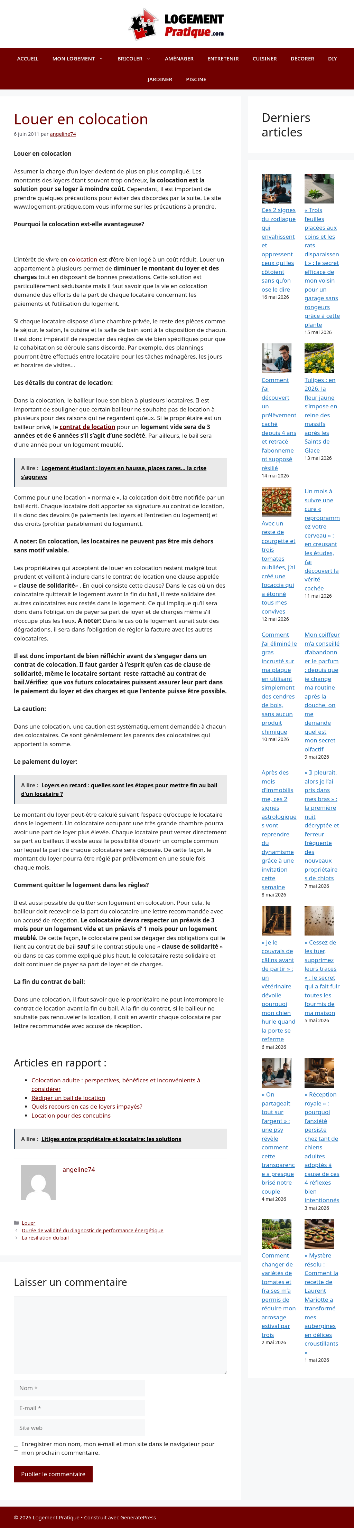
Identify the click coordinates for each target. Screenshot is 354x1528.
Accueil (27, 58)
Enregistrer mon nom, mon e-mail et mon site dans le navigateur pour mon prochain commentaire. (118, 1448)
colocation (83, 259)
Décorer (302, 58)
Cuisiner (265, 58)
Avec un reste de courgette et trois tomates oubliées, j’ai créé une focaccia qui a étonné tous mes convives (279, 567)
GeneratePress (138, 1517)
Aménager (179, 58)
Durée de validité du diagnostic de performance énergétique (93, 1230)
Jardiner (160, 79)
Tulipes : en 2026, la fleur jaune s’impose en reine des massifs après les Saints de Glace (321, 415)
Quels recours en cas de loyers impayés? (86, 1106)
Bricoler (138, 58)
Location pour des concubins (71, 1115)
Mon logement (81, 58)
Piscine (196, 79)
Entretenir (223, 58)
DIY (332, 58)
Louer (28, 1222)
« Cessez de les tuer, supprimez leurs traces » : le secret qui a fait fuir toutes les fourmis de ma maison (322, 977)
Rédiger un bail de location (68, 1098)
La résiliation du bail (45, 1237)
